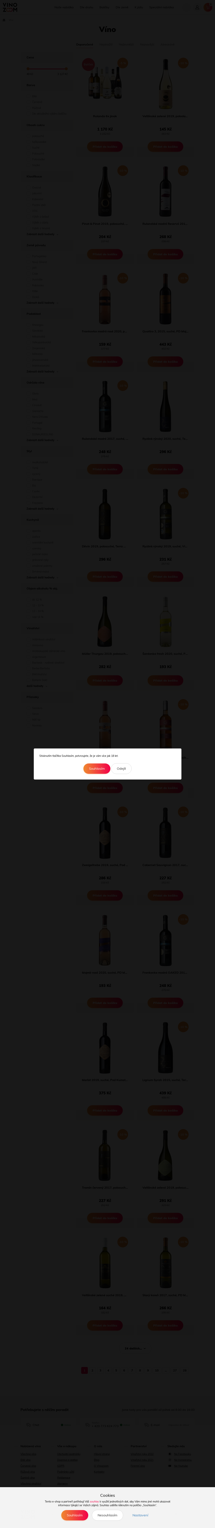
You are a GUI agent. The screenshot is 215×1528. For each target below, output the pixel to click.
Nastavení (140, 1515)
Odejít (121, 768)
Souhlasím (97, 768)
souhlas (94, 1501)
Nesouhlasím (107, 1515)
